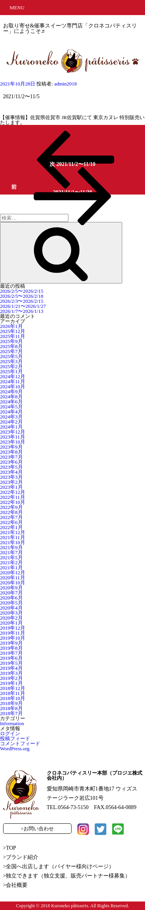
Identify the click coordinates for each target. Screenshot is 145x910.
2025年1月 (11, 371)
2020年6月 (11, 598)
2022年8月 (11, 512)
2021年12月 (12, 532)
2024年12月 (12, 376)
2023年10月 (12, 442)
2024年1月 (11, 427)
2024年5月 (11, 407)
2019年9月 (11, 643)
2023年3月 (11, 477)
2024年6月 (11, 402)
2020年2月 (11, 618)
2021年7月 (11, 552)
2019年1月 (11, 683)
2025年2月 (11, 366)
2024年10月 (12, 386)
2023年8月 (11, 452)
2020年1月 (11, 623)
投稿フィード (15, 738)
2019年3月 (11, 673)
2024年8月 (11, 397)
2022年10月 (12, 502)
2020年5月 (11, 603)
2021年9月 (11, 547)
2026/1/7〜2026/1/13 (21, 311)
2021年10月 (12, 542)
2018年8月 (11, 708)
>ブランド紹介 (21, 857)
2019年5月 (11, 663)
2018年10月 (12, 698)
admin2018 (65, 84)
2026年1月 (11, 326)
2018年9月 (11, 703)
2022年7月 (11, 517)
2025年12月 (12, 331)
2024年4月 (11, 412)
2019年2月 (11, 678)
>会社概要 (15, 885)
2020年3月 (11, 613)
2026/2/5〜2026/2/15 (21, 291)
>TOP (9, 848)
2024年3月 (11, 417)
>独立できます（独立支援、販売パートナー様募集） (67, 876)
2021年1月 (11, 567)
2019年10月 (12, 638)
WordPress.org (14, 748)
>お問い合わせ (37, 828)
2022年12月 (12, 492)
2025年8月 (11, 346)
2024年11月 (12, 381)
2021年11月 (12, 537)
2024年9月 (11, 391)
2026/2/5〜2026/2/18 (21, 296)
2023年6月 (11, 462)
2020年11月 (12, 577)
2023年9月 (11, 447)
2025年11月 (12, 336)
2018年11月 (12, 693)
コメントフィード (20, 743)
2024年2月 (11, 422)
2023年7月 (11, 457)
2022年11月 (12, 497)
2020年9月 (11, 588)
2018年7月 (11, 713)
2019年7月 (11, 653)
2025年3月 (11, 361)
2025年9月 (11, 341)
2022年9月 (11, 507)
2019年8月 (11, 648)
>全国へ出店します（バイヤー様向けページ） (58, 866)
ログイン (10, 733)
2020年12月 (12, 572)
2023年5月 (11, 467)
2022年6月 (11, 522)
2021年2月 (11, 562)
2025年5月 (11, 356)
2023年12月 (12, 432)
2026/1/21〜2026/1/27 (23, 306)
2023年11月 (12, 437)
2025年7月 (11, 351)
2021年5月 (11, 557)
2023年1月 (11, 487)
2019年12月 (12, 628)
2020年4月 (11, 608)
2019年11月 (12, 633)
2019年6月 (11, 658)
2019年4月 (11, 668)
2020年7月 (11, 593)
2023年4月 (11, 472)
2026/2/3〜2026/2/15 (21, 301)
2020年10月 (12, 583)
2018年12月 (12, 688)
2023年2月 (11, 482)
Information (12, 723)
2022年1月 (11, 527)
